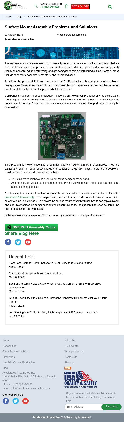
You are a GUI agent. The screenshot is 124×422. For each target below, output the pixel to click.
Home (8, 16)
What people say (74, 351)
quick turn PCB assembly (19, 197)
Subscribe (111, 406)
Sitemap (69, 362)
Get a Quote (71, 346)
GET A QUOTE (80, 6)
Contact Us (70, 357)
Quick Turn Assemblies (15, 351)
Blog (19, 16)
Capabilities (9, 346)
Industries (70, 340)
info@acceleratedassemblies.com (30, 388)
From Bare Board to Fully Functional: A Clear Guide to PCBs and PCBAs (50, 263)
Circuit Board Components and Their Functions (36, 273)
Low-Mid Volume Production (18, 362)
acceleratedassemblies (72, 35)
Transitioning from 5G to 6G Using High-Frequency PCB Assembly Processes (53, 312)
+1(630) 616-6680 (22, 384)
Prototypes (8, 357)
